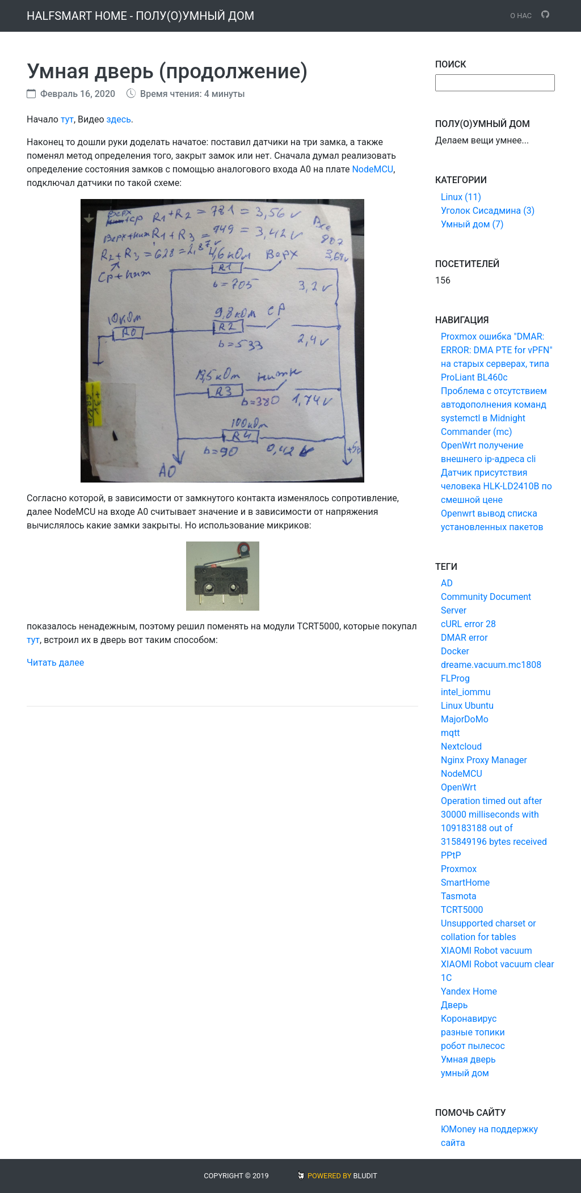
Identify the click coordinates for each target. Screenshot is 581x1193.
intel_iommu (465, 692)
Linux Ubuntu (467, 705)
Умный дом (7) (472, 224)
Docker (455, 651)
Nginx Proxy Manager (484, 760)
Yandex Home (469, 991)
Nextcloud (461, 746)
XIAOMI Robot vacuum (486, 950)
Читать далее (55, 662)
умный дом (465, 1073)
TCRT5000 (462, 909)
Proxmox (459, 869)
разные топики (473, 1032)
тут (67, 119)
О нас (521, 15)
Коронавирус (468, 1018)
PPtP (451, 855)
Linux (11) (461, 197)
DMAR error (464, 637)
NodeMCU (372, 169)
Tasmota (459, 896)
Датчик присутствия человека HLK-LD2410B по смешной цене (496, 486)
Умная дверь (468, 1059)
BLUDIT (365, 1175)
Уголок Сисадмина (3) (487, 210)
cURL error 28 (468, 624)
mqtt (450, 732)
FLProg (455, 678)
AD (447, 583)
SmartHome (465, 882)
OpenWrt (458, 787)
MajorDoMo (465, 719)
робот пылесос (473, 1045)
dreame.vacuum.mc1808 (491, 664)
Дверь (454, 1005)
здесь (118, 119)
